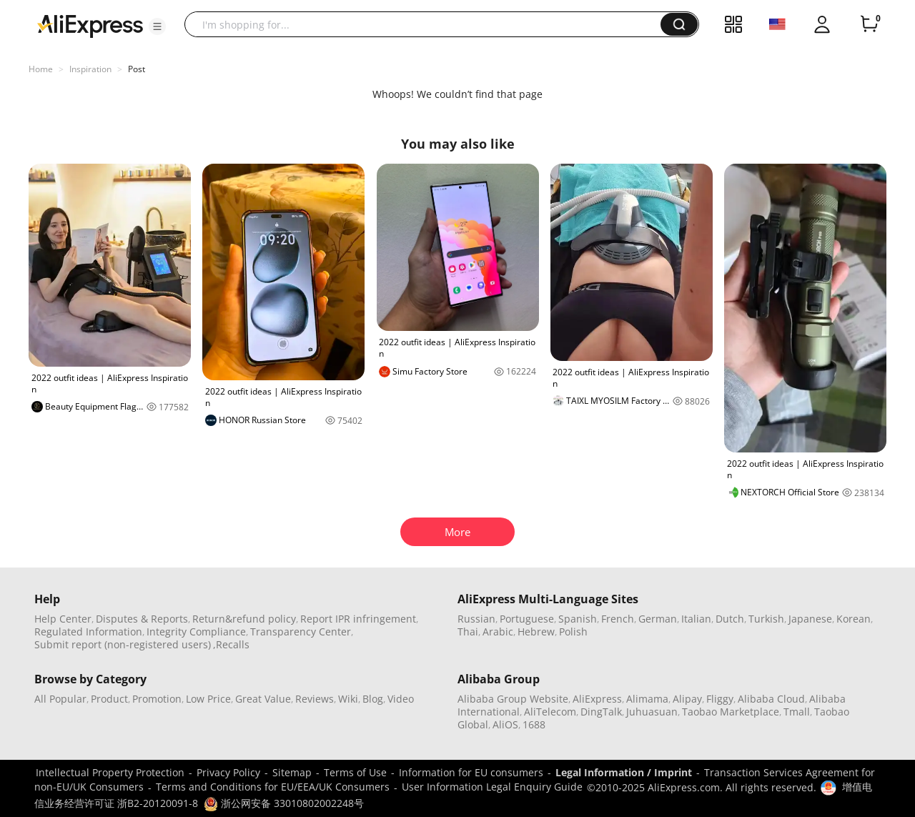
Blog (372, 698)
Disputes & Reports (142, 618)
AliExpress (597, 698)
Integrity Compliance (196, 631)
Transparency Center (300, 631)
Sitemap (292, 772)
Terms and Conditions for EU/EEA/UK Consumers (273, 786)
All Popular (60, 698)
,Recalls (231, 644)
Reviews (314, 698)
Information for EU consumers (471, 772)
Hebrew (536, 631)
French (617, 618)
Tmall (796, 711)
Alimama (647, 698)
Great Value (263, 698)
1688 (534, 724)
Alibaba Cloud (771, 698)
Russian (476, 618)
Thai (468, 631)
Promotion (157, 698)
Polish (573, 631)
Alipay (687, 698)
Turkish (766, 618)
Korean (853, 618)
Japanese (810, 618)
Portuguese (527, 618)
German (657, 618)
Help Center (63, 618)
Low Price (208, 698)
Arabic (498, 631)
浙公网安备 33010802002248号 (284, 803)
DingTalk (601, 711)
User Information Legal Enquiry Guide (492, 786)
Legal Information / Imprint (623, 772)
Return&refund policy (244, 618)
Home (41, 69)
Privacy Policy (228, 772)
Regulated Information (88, 631)
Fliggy (719, 698)
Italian (696, 618)
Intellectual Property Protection (110, 772)
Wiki (348, 698)
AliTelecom (550, 711)
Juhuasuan (652, 711)
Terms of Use (355, 772)
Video (400, 698)
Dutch (730, 618)
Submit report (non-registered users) (122, 644)
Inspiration (90, 69)
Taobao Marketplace (730, 711)
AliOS (505, 724)
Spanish (577, 618)
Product (109, 698)
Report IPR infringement (358, 618)
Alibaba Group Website (513, 698)
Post (136, 69)
